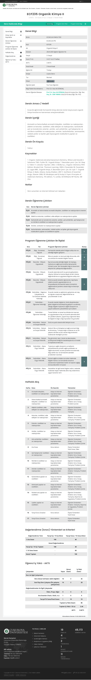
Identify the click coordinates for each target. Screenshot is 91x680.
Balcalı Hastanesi (39, 635)
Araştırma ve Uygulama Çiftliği (43, 643)
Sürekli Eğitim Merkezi (40, 641)
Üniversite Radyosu (40, 638)
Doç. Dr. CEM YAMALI (54, 97)
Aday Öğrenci (23, 1)
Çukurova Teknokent (40, 649)
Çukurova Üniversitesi (11, 1)
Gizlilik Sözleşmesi (21, 677)
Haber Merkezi (38, 646)
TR (82, 1)
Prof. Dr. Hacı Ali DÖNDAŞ (55, 94)
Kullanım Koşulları (9, 677)
